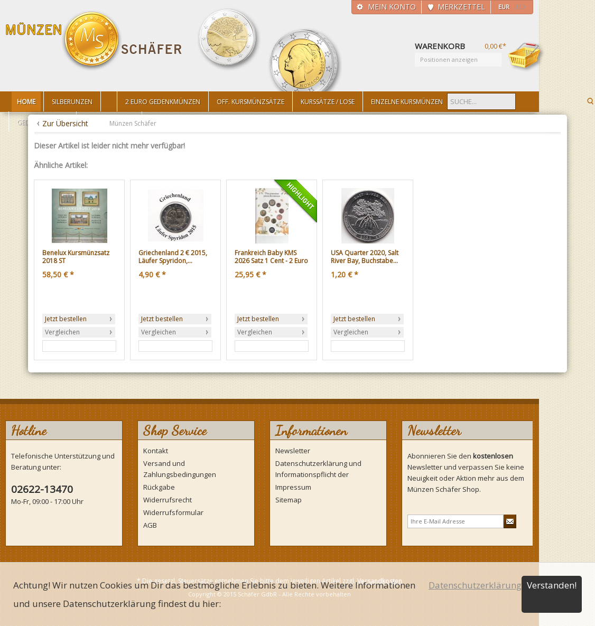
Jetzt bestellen (66, 318)
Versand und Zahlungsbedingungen (179, 469)
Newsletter (292, 450)
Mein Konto (392, 7)
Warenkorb (526, 56)
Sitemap (288, 499)
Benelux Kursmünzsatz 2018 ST (75, 257)
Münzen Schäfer (94, 41)
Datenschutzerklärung (475, 585)
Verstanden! (552, 585)
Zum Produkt (64, 346)
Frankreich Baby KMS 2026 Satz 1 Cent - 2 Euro (271, 257)
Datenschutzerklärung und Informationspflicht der (318, 469)
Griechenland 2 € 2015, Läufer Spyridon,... (172, 257)
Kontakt (155, 450)
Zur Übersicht (65, 123)
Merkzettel (461, 7)
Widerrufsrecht (167, 499)
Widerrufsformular (173, 512)
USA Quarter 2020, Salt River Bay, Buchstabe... (364, 257)
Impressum (293, 487)
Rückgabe (159, 487)
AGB (150, 525)
